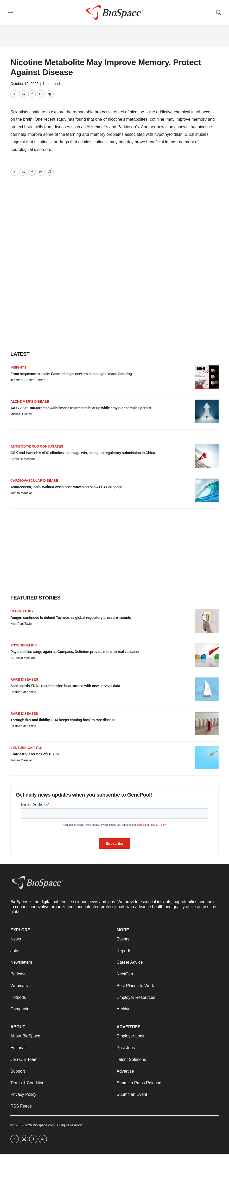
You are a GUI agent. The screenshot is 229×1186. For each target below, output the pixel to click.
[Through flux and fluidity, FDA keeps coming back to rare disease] (207, 723)
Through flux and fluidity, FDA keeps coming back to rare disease (62, 720)
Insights (18, 367)
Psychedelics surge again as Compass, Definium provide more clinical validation (75, 652)
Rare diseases (24, 679)
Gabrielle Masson (22, 459)
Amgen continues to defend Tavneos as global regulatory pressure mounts (70, 617)
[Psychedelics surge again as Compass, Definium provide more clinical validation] (207, 655)
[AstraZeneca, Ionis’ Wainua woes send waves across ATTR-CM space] (207, 490)
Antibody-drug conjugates (36, 446)
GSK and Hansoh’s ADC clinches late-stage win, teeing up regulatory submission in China (82, 453)
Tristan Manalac (21, 493)
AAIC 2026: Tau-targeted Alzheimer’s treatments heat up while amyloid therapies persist (80, 408)
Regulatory (22, 611)
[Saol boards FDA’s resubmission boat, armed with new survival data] (207, 689)
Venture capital (26, 748)
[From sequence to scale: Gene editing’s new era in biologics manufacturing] (207, 377)
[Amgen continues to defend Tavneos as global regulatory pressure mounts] (207, 621)
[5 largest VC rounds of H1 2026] (207, 757)
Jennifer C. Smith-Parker (27, 380)
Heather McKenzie (23, 692)
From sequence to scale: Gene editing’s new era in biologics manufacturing (71, 374)
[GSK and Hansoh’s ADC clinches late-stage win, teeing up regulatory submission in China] (207, 456)
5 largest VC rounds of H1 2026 (35, 754)
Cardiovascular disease (34, 480)
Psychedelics (23, 645)
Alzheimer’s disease (29, 402)
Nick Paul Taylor (21, 624)
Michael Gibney (21, 414)
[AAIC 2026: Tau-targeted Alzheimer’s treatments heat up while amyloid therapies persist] (207, 411)
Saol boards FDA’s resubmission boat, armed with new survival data (65, 686)
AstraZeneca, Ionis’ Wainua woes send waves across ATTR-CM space (66, 487)
